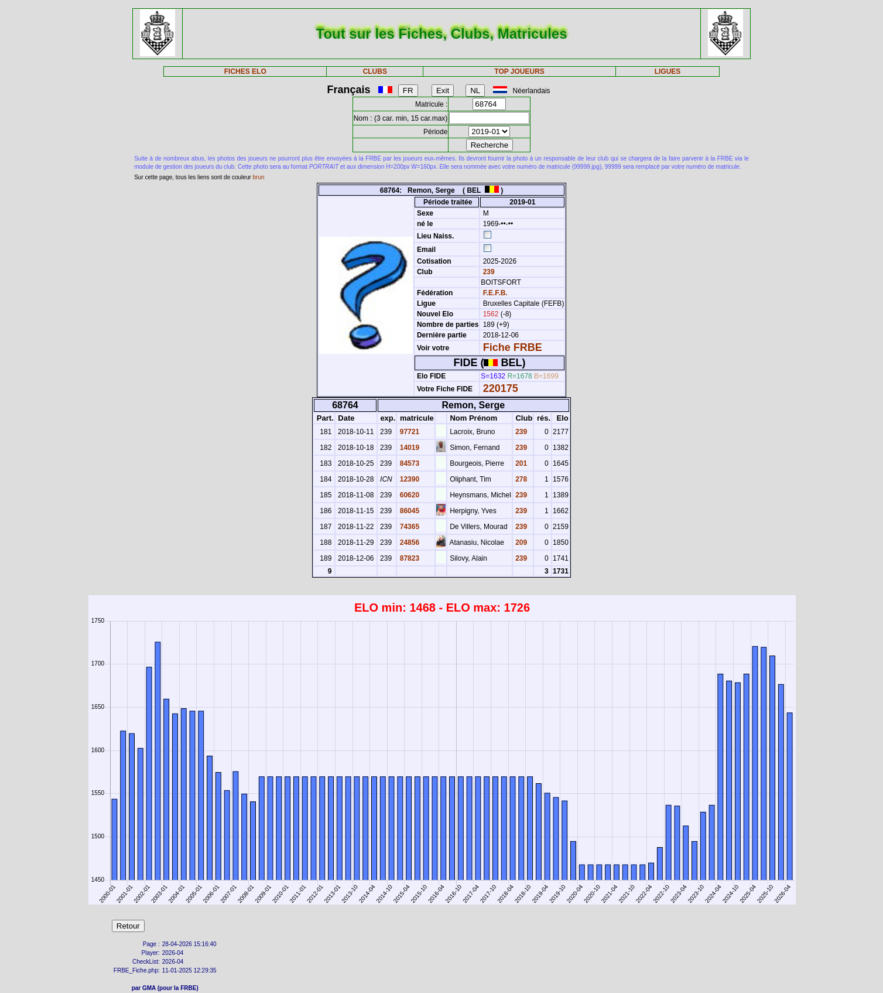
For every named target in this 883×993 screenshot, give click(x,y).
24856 (408, 542)
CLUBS (375, 71)
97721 (408, 432)
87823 (408, 558)
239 (487, 272)
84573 (408, 463)
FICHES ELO (245, 71)
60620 (408, 495)
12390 (408, 479)
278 (520, 479)
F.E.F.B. (495, 293)
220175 (500, 388)
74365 (408, 527)
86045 (408, 511)
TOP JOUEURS (519, 71)
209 (520, 542)
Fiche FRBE (512, 347)
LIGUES (668, 71)
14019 (408, 447)
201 (520, 463)
